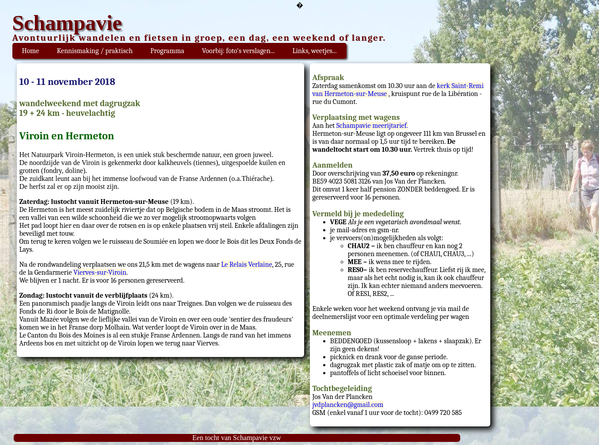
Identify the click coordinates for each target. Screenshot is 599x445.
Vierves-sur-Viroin (99, 272)
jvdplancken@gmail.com (348, 405)
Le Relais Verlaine (246, 265)
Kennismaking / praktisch (95, 51)
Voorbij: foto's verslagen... (238, 51)
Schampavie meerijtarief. (372, 126)
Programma (167, 51)
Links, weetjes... (314, 51)
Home (30, 51)
